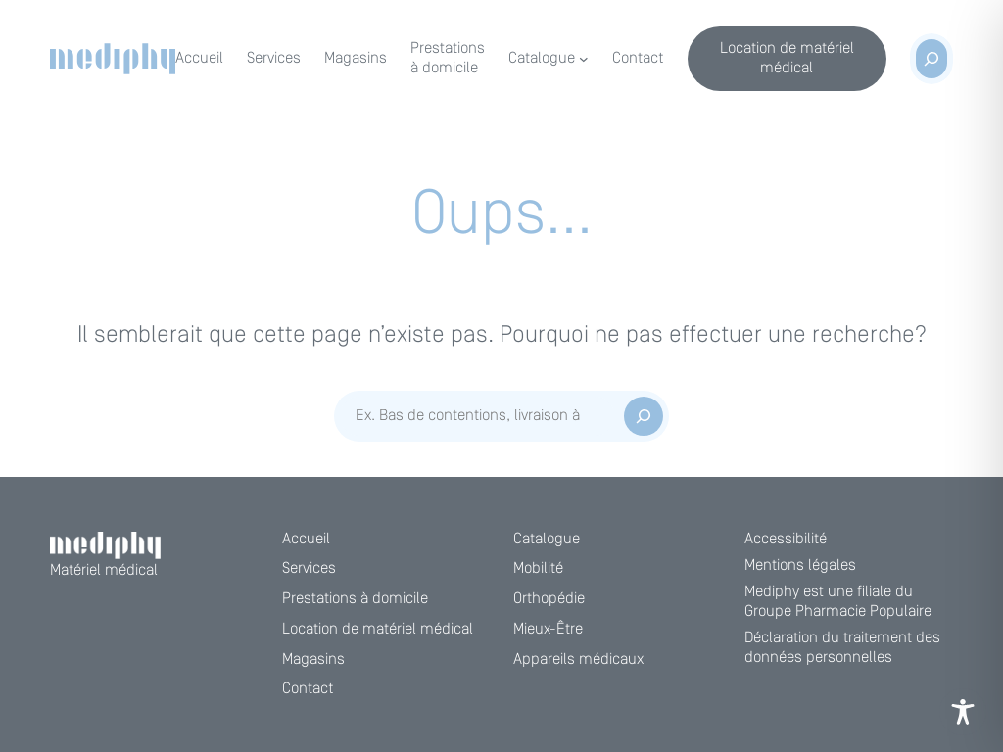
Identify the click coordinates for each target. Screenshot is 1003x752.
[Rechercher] (643, 416)
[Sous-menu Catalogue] (584, 59)
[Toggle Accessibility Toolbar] (962, 711)
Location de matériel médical (787, 58)
